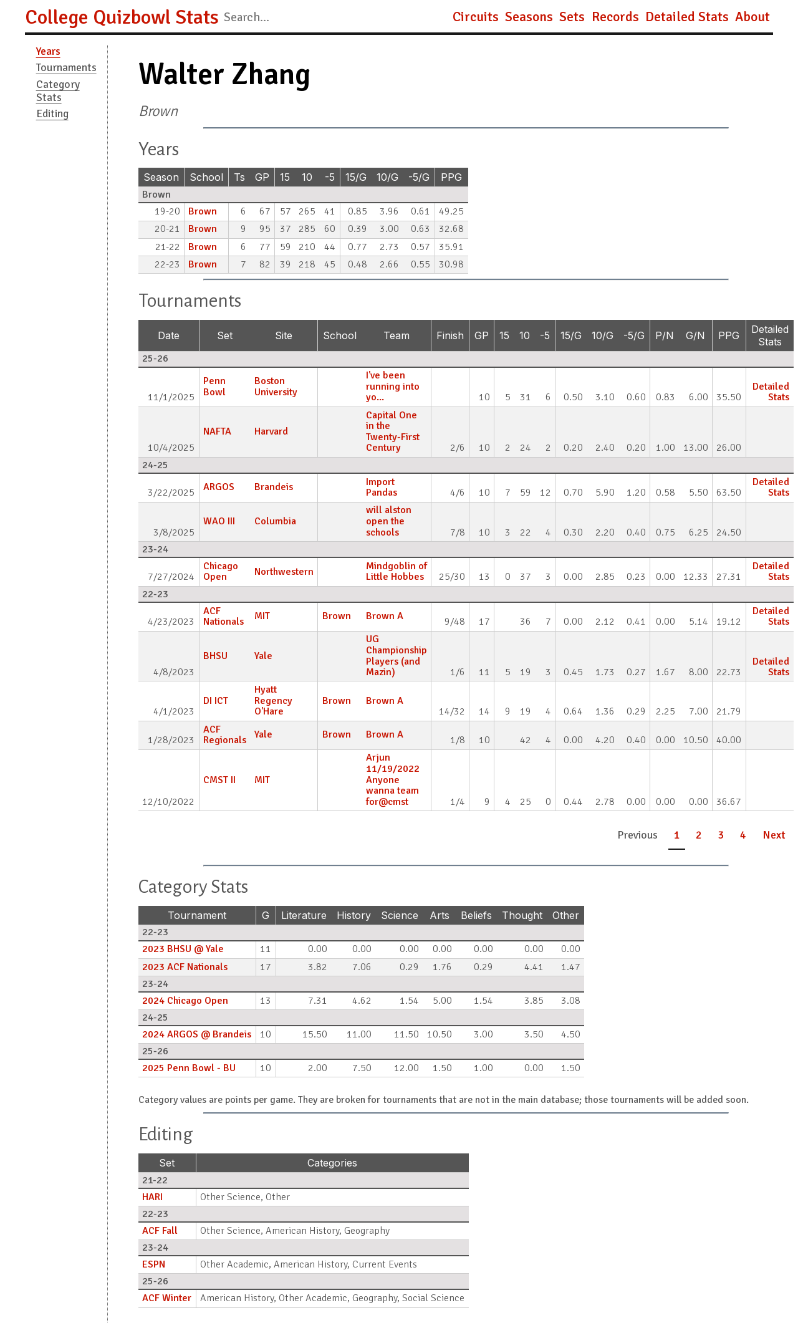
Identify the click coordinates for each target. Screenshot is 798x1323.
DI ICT (215, 701)
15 (285, 177)
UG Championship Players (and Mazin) (396, 655)
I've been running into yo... (393, 386)
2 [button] (699, 835)
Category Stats (58, 90)
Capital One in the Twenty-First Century (393, 432)
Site (283, 335)
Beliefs (476, 915)
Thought (522, 915)
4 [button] (743, 835)
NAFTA (217, 431)
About (752, 17)
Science (399, 915)
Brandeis (273, 487)
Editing (52, 113)
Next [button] (774, 835)
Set (225, 335)
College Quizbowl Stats (122, 17)
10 (307, 177)
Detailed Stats (687, 17)
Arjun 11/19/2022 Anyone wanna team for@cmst (393, 779)
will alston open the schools (388, 521)
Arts (439, 915)
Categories (332, 1163)
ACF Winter (166, 1298)
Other (565, 915)
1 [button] (677, 835)
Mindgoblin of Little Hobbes (396, 572)
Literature (304, 915)
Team (396, 335)
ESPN (153, 1264)
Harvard (271, 431)
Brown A (384, 616)
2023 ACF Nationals (185, 967)
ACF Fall (160, 1230)
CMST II (219, 780)
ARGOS (218, 487)
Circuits (476, 17)
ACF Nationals (223, 616)
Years (48, 51)
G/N (695, 335)
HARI (152, 1197)
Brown (202, 211)
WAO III (219, 521)
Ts (239, 177)
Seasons (529, 17)
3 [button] (721, 835)
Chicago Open (220, 572)
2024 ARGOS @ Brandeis (196, 1034)
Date (169, 335)
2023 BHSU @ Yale (183, 949)
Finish (450, 335)
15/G (356, 177)
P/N (664, 335)
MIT (262, 616)
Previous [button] (637, 835)
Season (161, 177)
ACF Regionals (224, 735)
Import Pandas (381, 487)
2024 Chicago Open (185, 1000)
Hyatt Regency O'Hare (273, 700)
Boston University (275, 386)
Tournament (197, 915)
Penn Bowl (214, 386)
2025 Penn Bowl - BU (189, 1068)
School (206, 177)
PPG (451, 177)
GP (262, 177)
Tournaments (66, 67)
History (354, 915)
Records (615, 17)
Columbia (275, 521)
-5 (330, 177)
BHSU (215, 656)
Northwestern (284, 571)
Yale (263, 656)
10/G (387, 177)
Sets (572, 17)
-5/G (419, 177)
